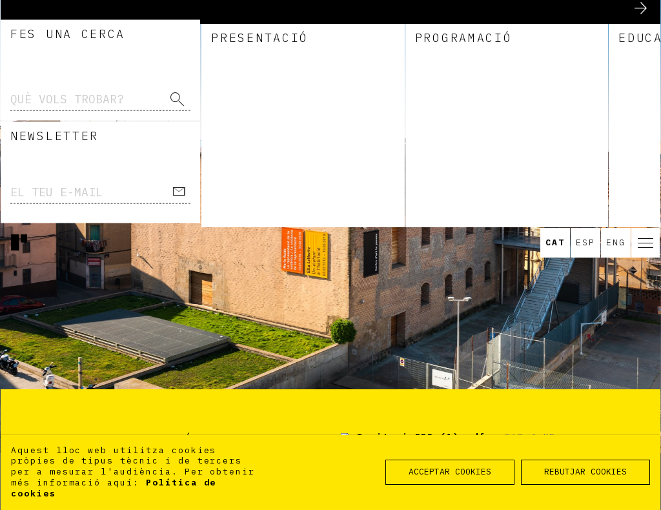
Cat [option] (555, 15)
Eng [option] (615, 15)
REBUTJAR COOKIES (585, 471)
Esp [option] (585, 15)
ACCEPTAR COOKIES (450, 471)
